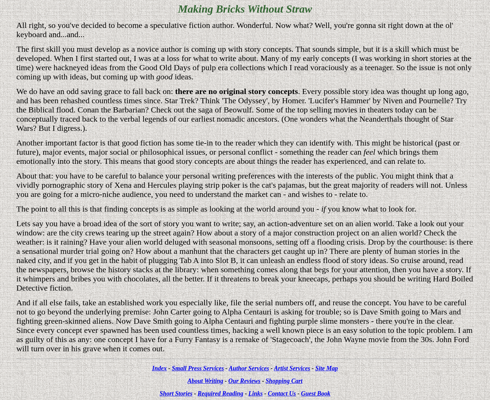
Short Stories (176, 393)
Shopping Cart (284, 381)
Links (255, 393)
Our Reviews (244, 381)
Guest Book (316, 393)
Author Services (249, 368)
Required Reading (220, 393)
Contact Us (282, 393)
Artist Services (292, 368)
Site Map (326, 368)
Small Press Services (198, 368)
